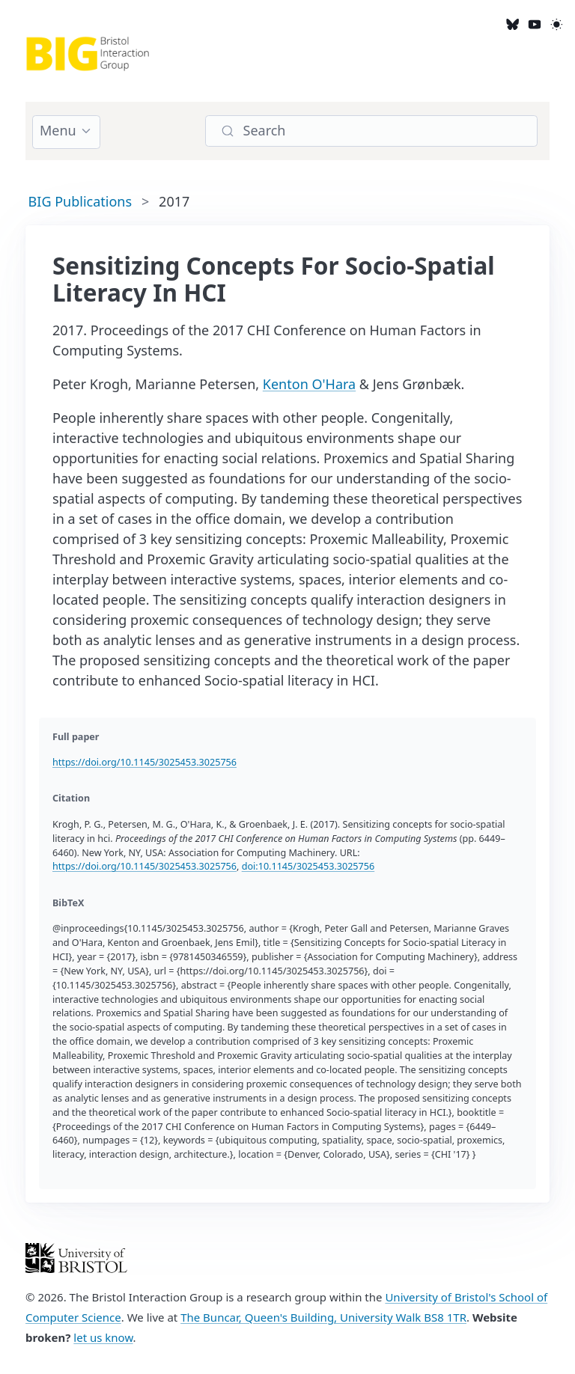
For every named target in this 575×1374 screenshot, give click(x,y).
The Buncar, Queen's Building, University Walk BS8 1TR (323, 1317)
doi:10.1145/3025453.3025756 (308, 866)
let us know (103, 1337)
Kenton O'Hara (309, 384)
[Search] (371, 131)
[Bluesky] (512, 24)
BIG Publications (80, 201)
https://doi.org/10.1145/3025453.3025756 (144, 762)
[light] (557, 24)
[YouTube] (534, 24)
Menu (58, 130)
